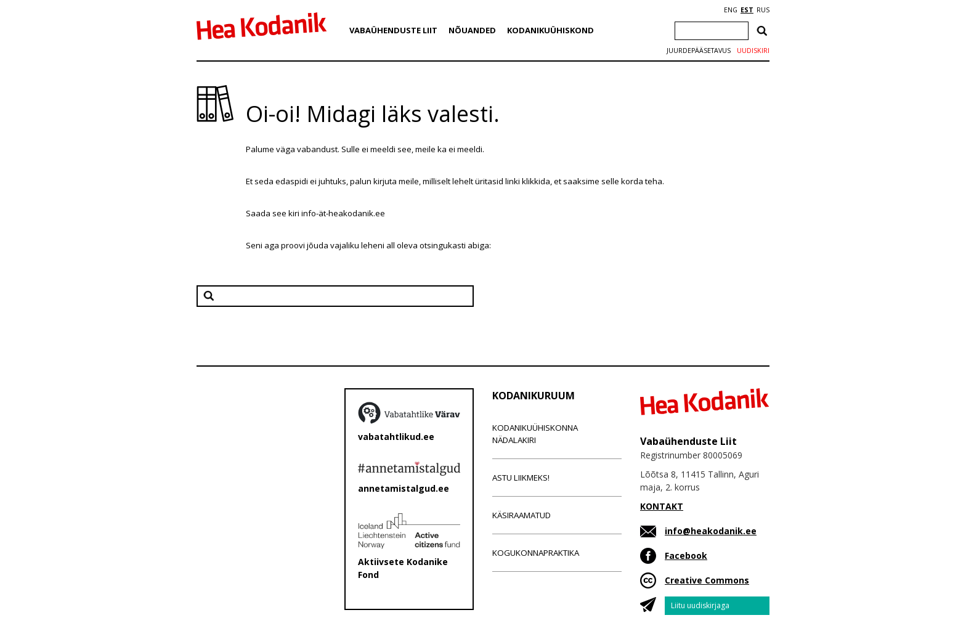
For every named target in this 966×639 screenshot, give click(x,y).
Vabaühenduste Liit (393, 30)
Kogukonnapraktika (535, 552)
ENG (730, 10)
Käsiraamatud (521, 515)
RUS (763, 10)
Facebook (686, 555)
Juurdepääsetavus (699, 50)
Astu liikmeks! (521, 477)
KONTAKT (661, 506)
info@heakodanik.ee (711, 531)
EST (747, 10)
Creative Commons (707, 580)
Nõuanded (472, 30)
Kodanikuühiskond (550, 30)
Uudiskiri (753, 50)
